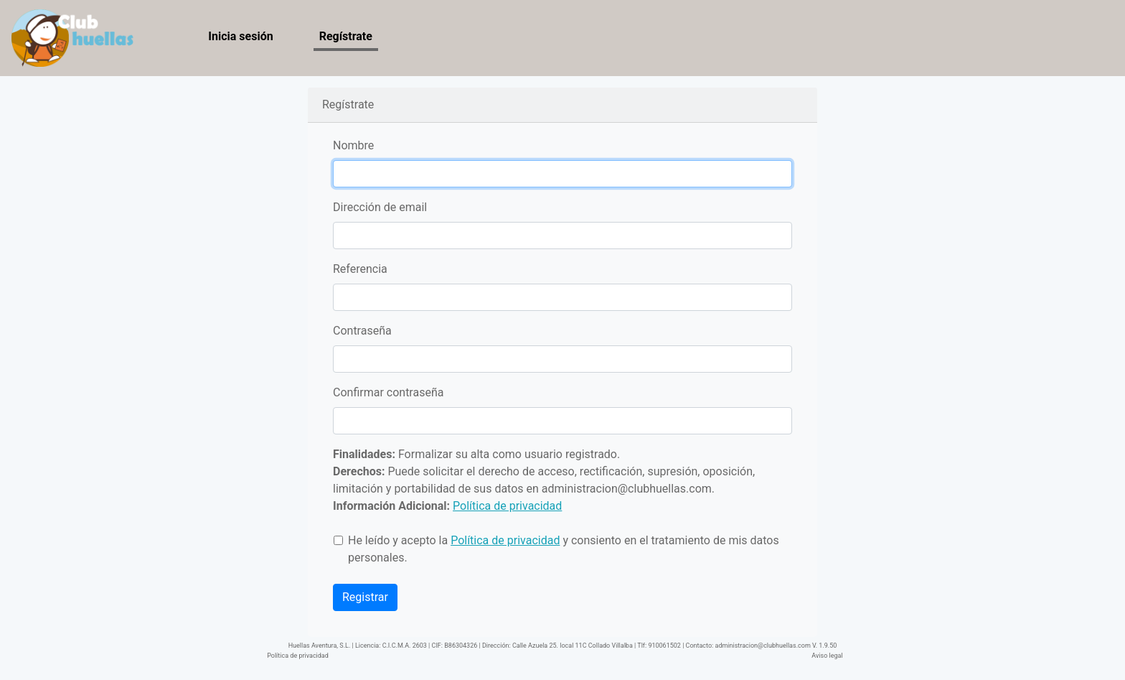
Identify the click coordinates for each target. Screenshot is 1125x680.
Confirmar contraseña (388, 392)
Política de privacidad (298, 655)
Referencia (360, 269)
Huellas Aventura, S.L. (319, 645)
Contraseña (362, 330)
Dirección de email (380, 207)
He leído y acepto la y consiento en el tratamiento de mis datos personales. (563, 549)
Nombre (353, 145)
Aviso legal (826, 655)
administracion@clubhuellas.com (627, 488)
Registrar (365, 597)
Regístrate (345, 36)
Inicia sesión (240, 36)
